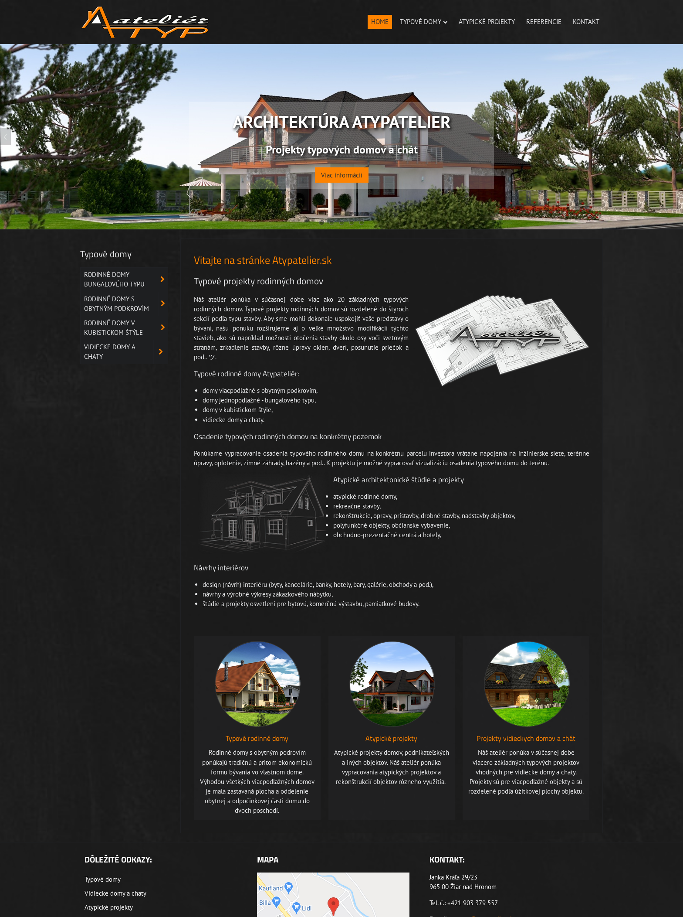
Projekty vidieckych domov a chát (526, 738)
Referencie (543, 21)
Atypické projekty (487, 21)
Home (380, 21)
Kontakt (586, 21)
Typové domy (423, 21)
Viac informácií (341, 169)
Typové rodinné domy (257, 738)
